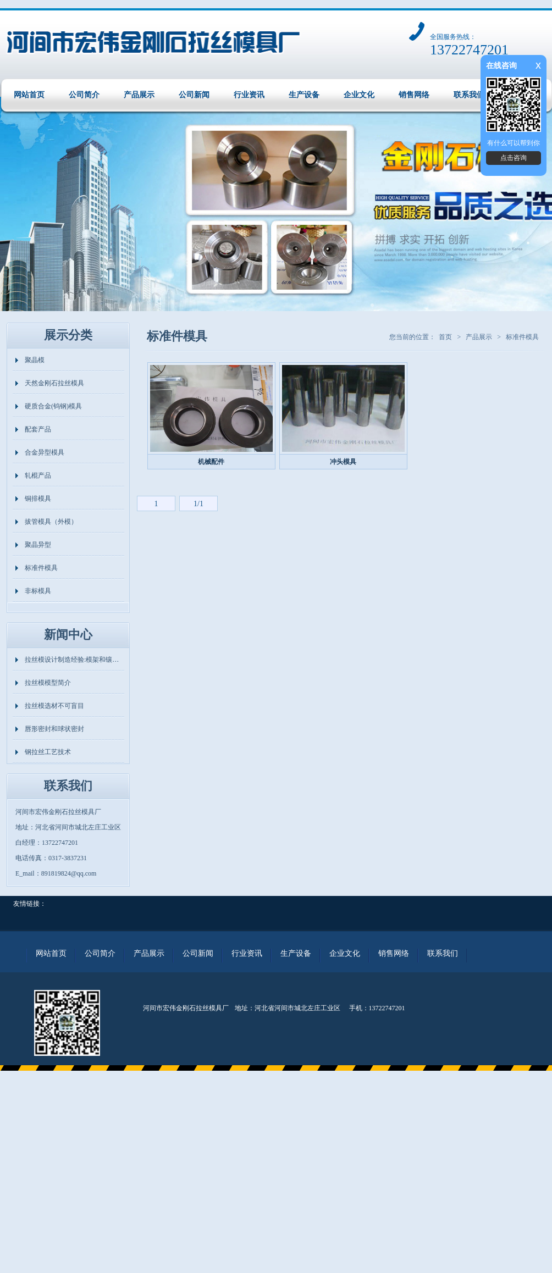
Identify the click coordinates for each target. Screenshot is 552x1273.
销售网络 (414, 95)
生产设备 (304, 95)
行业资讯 (249, 95)
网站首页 (29, 95)
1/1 (198, 504)
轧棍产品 (38, 475)
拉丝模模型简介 (48, 683)
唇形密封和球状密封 (54, 729)
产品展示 (139, 95)
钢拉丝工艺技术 (48, 752)
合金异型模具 (44, 452)
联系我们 (469, 95)
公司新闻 (194, 95)
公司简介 (84, 95)
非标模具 (38, 591)
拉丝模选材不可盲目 (54, 706)
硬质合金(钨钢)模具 (53, 406)
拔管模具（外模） (51, 521)
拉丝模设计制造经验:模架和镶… (72, 659)
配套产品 (38, 429)
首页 (445, 337)
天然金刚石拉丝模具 (54, 383)
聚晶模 (35, 360)
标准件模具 (41, 568)
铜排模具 (38, 498)
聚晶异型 (38, 545)
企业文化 (359, 95)
